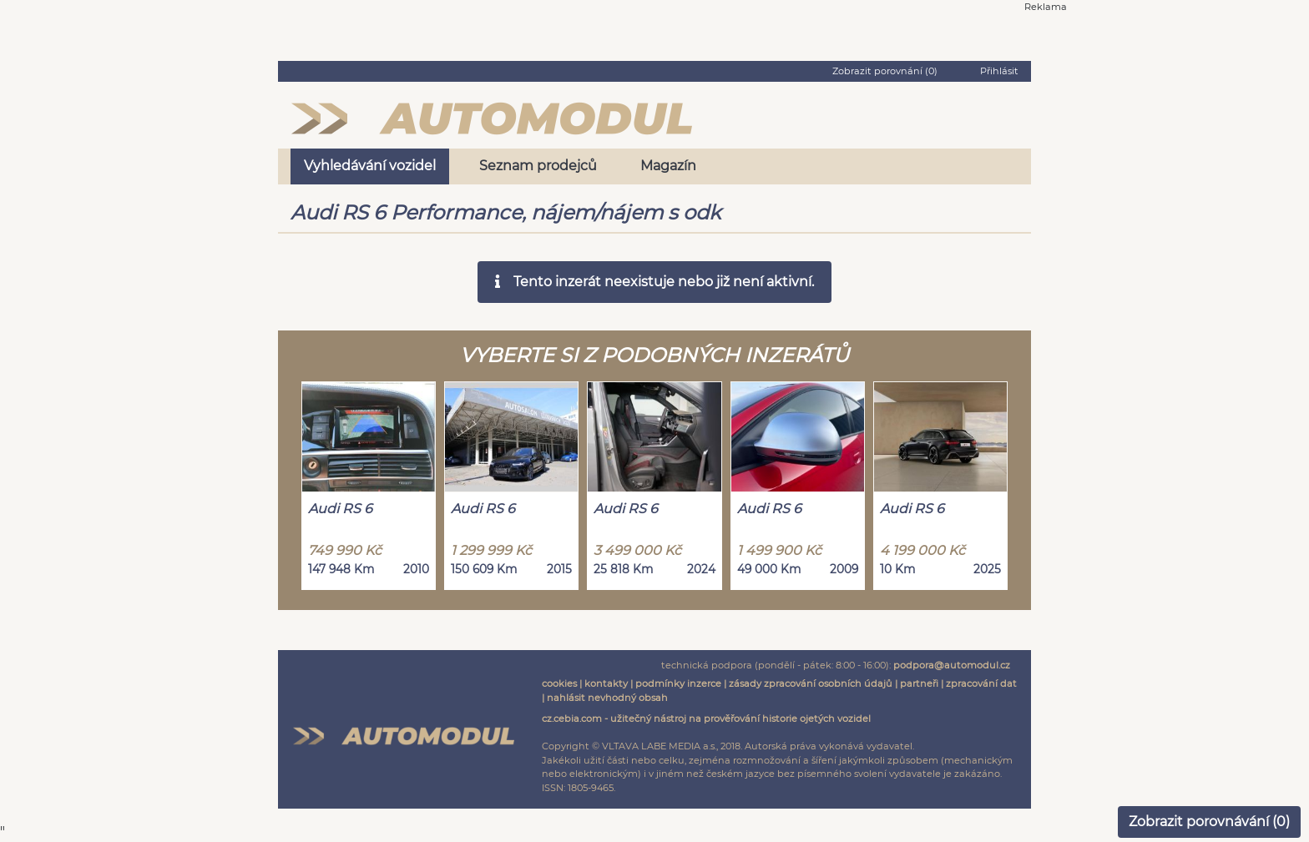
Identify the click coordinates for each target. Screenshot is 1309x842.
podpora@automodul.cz (951, 665)
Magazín (668, 166)
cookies (559, 683)
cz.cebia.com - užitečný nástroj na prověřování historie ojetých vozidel (706, 718)
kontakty (606, 683)
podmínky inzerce (678, 683)
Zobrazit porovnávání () (1209, 821)
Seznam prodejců (538, 166)
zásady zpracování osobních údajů (810, 683)
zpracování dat (981, 683)
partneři (919, 683)
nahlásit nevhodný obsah (607, 697)
